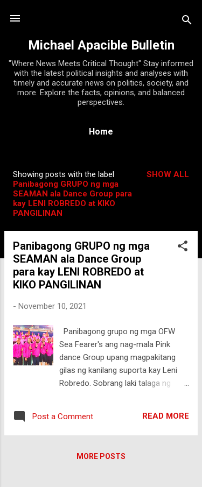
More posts (101, 456)
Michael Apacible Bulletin (101, 45)
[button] (182, 247)
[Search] (186, 21)
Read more (165, 416)
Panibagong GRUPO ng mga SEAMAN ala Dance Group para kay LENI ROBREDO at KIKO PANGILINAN (81, 265)
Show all (168, 174)
